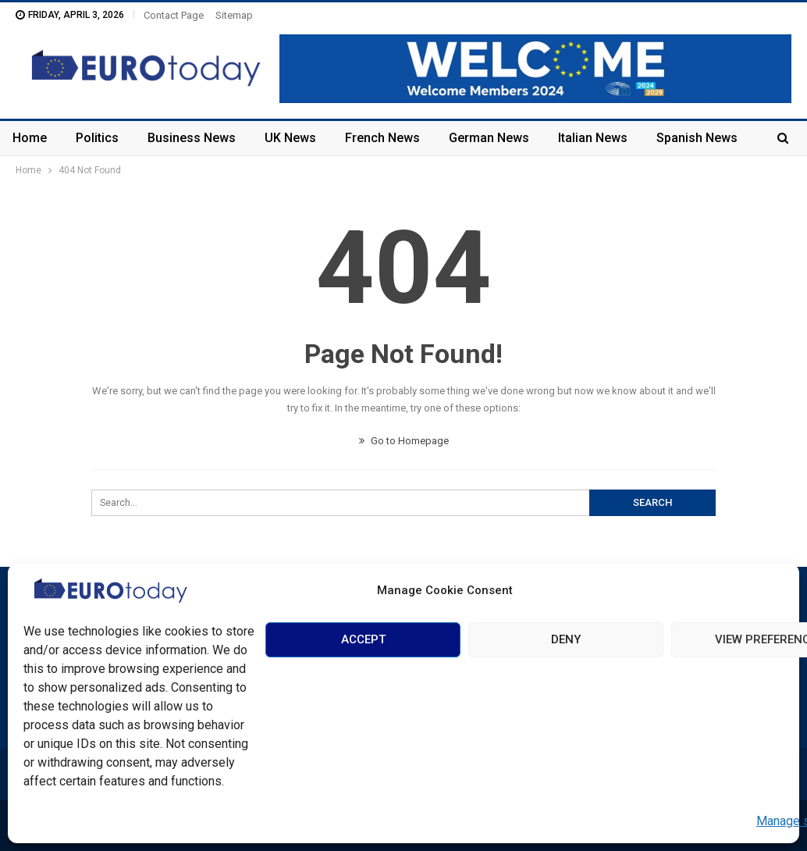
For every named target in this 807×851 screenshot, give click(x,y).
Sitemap (234, 15)
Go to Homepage (404, 441)
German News (489, 137)
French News (382, 137)
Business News (192, 137)
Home (29, 137)
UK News (290, 137)
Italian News (592, 137)
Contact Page (174, 15)
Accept (363, 639)
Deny (566, 639)
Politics (97, 137)
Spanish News (697, 137)
